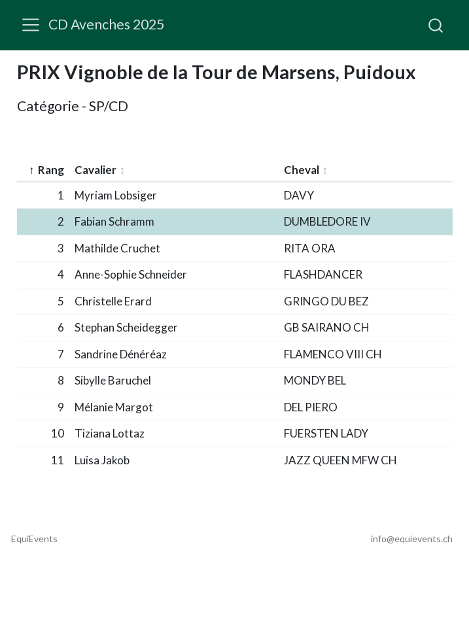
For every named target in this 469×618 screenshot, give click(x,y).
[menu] (31, 25)
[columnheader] (43, 170)
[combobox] (436, 25)
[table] (235, 304)
